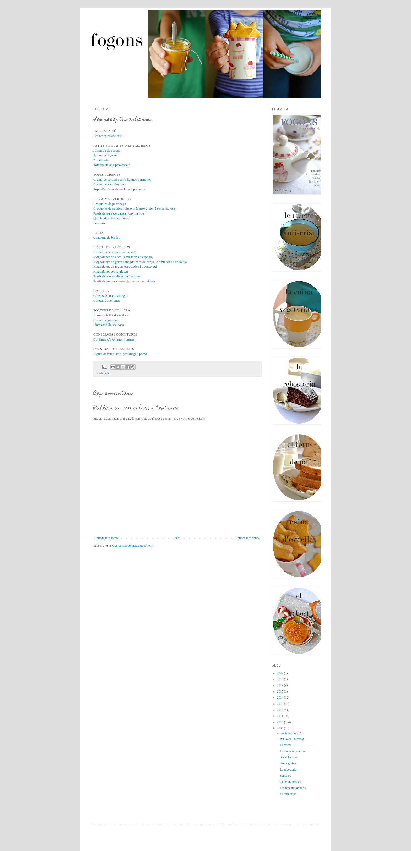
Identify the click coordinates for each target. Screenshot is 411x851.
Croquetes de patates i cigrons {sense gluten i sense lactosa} (135, 208)
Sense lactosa (288, 757)
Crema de (100, 320)
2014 (280, 697)
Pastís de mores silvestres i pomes (116, 276)
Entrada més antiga (248, 538)
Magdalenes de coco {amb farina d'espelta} (123, 257)
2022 (280, 673)
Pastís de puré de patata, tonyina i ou (118, 213)
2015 (280, 691)
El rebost (285, 745)
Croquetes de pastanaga (109, 204)
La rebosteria (288, 769)
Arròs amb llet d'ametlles (110, 315)
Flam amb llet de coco (108, 325)
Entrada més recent (107, 538)
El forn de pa (288, 794)
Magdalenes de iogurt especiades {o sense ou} (125, 266)
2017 (280, 685)
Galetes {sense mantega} (110, 296)
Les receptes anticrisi (107, 136)
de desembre (289, 733)
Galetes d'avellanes (106, 301)
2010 (280, 722)
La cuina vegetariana (293, 751)
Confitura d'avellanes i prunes (113, 339)
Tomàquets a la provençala (111, 165)
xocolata (113, 320)
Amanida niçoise (105, 155)
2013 (280, 704)
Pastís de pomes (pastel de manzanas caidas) (124, 281)
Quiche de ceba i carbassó (111, 218)
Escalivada (100, 160)
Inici (177, 538)
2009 (280, 728)
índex (107, 373)
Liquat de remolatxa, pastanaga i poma (120, 354)
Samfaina (99, 223)
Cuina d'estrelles (290, 782)
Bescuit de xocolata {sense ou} (114, 252)
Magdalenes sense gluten (110, 271)
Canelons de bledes (106, 237)
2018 (280, 679)
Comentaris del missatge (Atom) (132, 545)
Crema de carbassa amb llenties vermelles (122, 180)
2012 (280, 710)
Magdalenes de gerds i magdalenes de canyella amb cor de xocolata (140, 262)
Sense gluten (288, 763)
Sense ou (285, 775)
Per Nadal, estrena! (292, 739)
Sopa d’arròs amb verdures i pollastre (119, 189)
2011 (280, 716)
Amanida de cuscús (106, 150)
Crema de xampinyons (109, 184)
